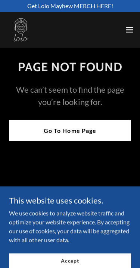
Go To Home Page (70, 130)
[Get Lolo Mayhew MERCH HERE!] (70, 5)
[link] (21, 30)
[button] (129, 29)
